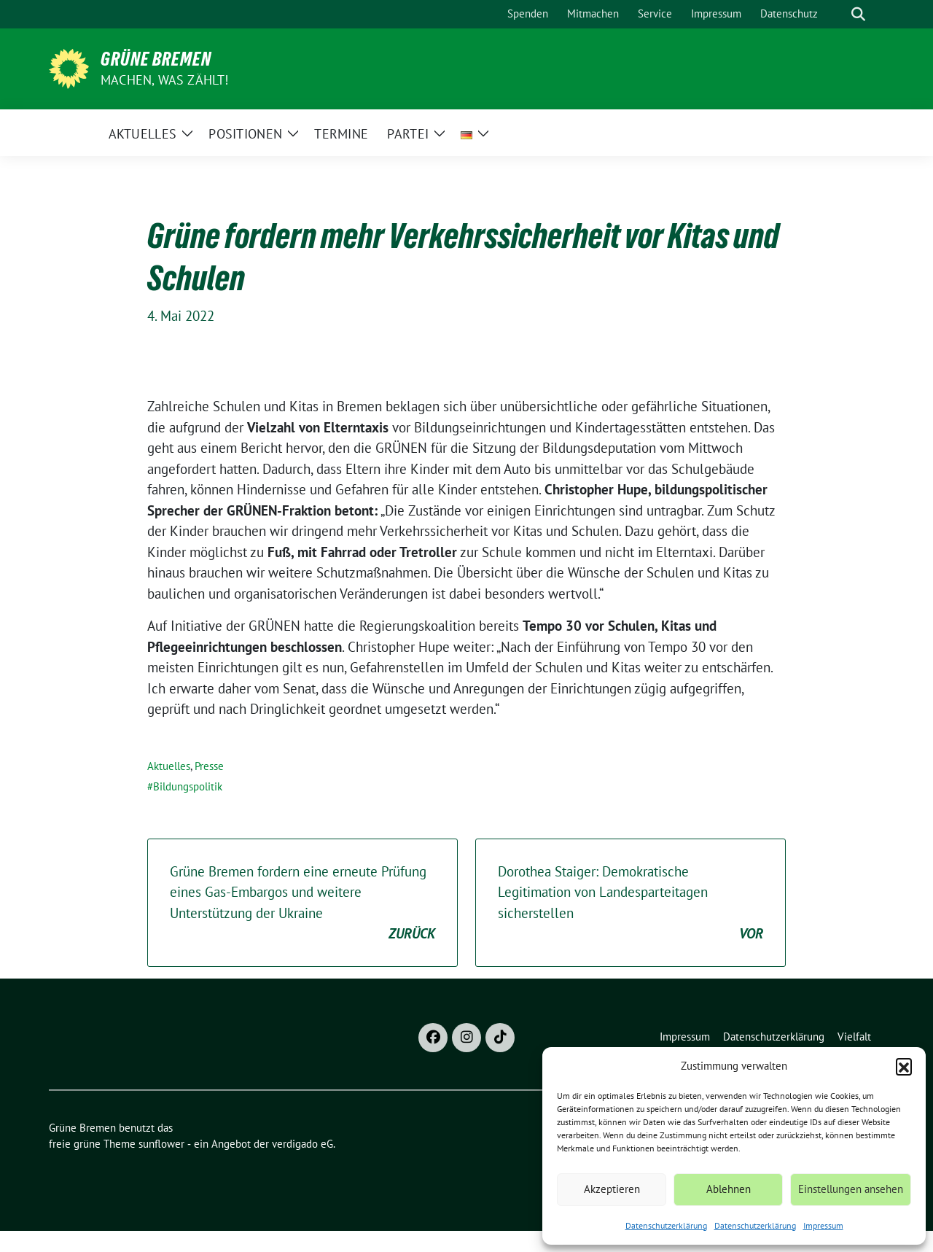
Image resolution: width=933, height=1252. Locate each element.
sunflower (161, 1144)
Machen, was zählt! (165, 79)
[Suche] (837, 14)
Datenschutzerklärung (666, 1225)
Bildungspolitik (187, 786)
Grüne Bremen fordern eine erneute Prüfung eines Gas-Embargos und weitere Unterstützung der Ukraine (302, 903)
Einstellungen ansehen (850, 1189)
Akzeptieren (612, 1189)
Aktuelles (168, 766)
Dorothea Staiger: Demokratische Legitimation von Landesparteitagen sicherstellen (630, 903)
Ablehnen (728, 1189)
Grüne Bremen (156, 59)
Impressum (823, 1225)
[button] (904, 1066)
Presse (209, 766)
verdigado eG (302, 1144)
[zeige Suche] (858, 14)
